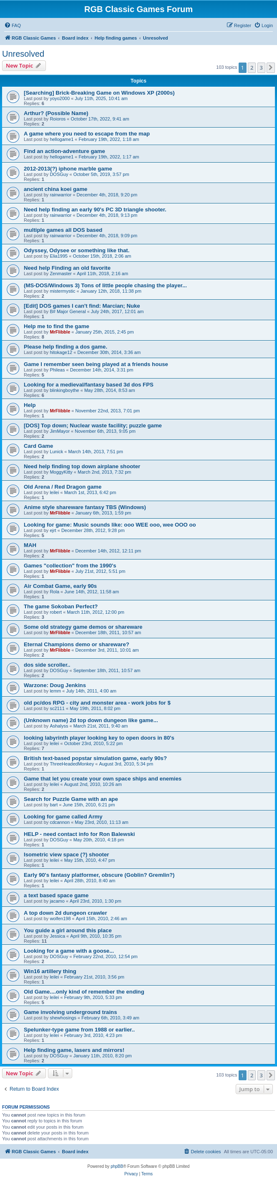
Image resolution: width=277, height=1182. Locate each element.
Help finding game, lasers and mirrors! (74, 1050)
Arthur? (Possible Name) (56, 113)
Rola (54, 591)
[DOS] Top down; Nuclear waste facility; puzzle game (93, 425)
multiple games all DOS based (63, 230)
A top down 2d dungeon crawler (65, 913)
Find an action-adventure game (64, 151)
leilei (54, 492)
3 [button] (261, 67)
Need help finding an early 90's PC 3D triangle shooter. (95, 209)
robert (56, 612)
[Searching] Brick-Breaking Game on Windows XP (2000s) (99, 93)
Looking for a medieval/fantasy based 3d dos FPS (89, 384)
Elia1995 (59, 255)
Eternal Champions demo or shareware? (76, 644)
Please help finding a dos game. (65, 347)
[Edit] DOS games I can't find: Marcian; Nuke (82, 306)
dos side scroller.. (47, 665)
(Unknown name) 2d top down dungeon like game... (91, 720)
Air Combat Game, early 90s (60, 586)
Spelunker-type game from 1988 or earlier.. (79, 1029)
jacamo (57, 900)
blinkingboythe (64, 390)
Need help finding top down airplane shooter (82, 466)
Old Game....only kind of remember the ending (84, 992)
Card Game (38, 446)
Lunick (56, 451)
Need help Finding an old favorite (67, 268)
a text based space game (56, 895)
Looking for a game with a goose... (69, 951)
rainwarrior (60, 194)
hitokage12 (61, 352)
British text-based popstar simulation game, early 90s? (95, 758)
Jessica (57, 936)
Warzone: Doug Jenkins (55, 685)
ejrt (53, 530)
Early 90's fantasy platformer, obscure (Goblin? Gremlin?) (99, 875)
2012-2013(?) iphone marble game (68, 169)
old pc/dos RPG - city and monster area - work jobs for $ (97, 703)
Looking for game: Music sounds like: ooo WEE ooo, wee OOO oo (110, 525)
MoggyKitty (61, 471)
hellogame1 (61, 139)
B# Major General (68, 311)
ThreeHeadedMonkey (72, 763)
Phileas (57, 369)
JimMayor (60, 431)
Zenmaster (61, 273)
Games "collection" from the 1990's (70, 565)
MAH (30, 545)
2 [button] (251, 67)
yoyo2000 (60, 98)
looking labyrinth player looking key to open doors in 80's (99, 738)
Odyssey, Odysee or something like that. (76, 250)
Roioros (57, 118)
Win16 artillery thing (50, 971)
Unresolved (23, 53)
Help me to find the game (56, 326)
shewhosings (63, 1017)
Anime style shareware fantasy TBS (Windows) (85, 507)
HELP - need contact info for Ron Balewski (79, 834)
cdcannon (60, 822)
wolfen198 (60, 918)
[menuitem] (12, 25)
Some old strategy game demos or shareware (83, 627)
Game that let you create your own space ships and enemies (102, 778)
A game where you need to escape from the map (87, 133)
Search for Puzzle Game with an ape (71, 799)
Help (30, 405)
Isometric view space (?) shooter (66, 854)
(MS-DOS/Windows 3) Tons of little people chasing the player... (105, 285)
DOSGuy (59, 174)
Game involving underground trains (70, 1012)
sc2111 (57, 708)
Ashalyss (59, 725)
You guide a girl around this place (68, 930)
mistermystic (62, 291)
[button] (271, 68)
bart (54, 804)
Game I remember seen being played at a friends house (96, 364)
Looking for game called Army (63, 816)
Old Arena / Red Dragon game (62, 487)
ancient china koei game (55, 189)
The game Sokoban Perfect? (61, 606)
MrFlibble (60, 331)
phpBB (117, 1166)
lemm (55, 690)
